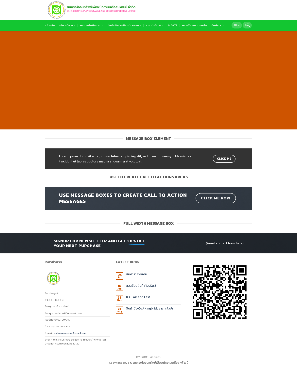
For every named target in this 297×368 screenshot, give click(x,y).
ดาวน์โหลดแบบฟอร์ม (194, 25)
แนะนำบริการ (155, 25)
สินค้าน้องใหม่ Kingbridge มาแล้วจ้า (149, 308)
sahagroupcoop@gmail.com (70, 333)
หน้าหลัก (50, 25)
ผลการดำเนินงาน (91, 25)
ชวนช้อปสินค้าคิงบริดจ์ (141, 286)
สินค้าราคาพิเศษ (136, 274)
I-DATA (173, 25)
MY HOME (142, 357)
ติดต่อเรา (218, 25)
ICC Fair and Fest (138, 297)
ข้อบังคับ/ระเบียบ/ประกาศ (125, 25)
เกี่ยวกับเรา (67, 25)
